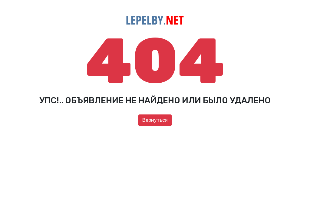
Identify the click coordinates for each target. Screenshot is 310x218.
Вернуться (155, 120)
